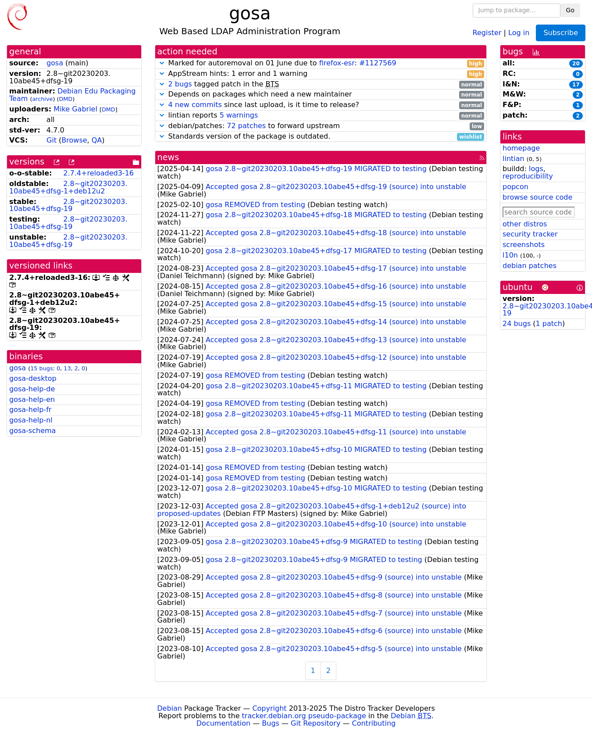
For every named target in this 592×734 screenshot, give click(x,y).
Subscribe (560, 33)
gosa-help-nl (31, 420)
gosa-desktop (33, 378)
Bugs (270, 723)
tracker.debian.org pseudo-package (304, 716)
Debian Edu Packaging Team (72, 95)
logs (536, 169)
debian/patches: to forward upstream (321, 126)
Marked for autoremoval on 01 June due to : (321, 63)
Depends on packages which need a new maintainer (321, 94)
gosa (54, 63)
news (168, 157)
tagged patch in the (321, 84)
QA (97, 140)
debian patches (529, 265)
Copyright (269, 708)
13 (67, 368)
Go (570, 10)
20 (576, 64)
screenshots (524, 244)
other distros (525, 224)
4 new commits (195, 104)
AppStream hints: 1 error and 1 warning (321, 74)
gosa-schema (32, 430)
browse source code (537, 197)
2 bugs (180, 84)
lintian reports (321, 115)
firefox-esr (337, 63)
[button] (162, 63)
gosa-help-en (32, 399)
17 (576, 85)
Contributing (374, 723)
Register (487, 32)
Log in (518, 32)
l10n (510, 255)
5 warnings (239, 115)
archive (42, 99)
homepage (521, 148)
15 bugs (41, 368)
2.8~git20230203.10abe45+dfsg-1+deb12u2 (68, 187)
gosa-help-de (32, 389)
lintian (513, 158)
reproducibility (528, 176)
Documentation (223, 723)
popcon (515, 187)
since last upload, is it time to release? (321, 105)
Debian (169, 708)
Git (51, 140)
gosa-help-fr (30, 409)
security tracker (530, 234)
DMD (65, 99)
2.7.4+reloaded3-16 (98, 173)
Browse (74, 140)
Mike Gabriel (75, 109)
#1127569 (377, 63)
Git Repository (315, 723)
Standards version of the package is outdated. (321, 136)
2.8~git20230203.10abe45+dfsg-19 (68, 205)
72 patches (246, 126)
